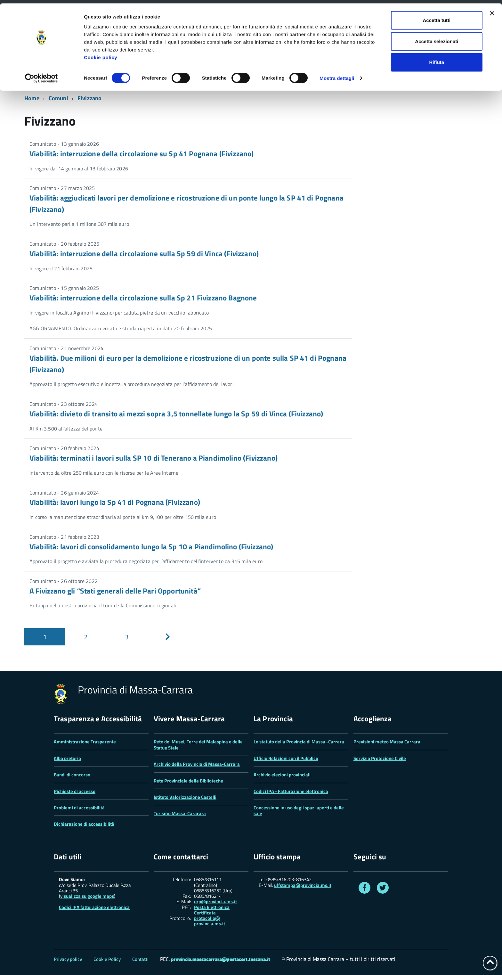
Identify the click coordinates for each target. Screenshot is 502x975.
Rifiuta (436, 58)
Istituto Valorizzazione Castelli (185, 797)
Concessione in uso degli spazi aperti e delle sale (299, 810)
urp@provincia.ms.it (215, 901)
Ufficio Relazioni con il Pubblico (286, 758)
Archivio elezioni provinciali (282, 774)
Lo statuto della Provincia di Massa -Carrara (299, 741)
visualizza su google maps (87, 896)
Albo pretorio (67, 758)
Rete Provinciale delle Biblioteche (188, 780)
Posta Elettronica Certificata (212, 910)
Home (31, 98)
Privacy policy (68, 959)
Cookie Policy (107, 959)
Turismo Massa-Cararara (180, 813)
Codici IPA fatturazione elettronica (94, 907)
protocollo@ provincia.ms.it (209, 921)
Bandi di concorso (72, 774)
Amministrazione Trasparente (85, 741)
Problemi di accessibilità (79, 807)
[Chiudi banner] (492, 10)
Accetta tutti (437, 17)
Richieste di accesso (74, 791)
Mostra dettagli (337, 75)
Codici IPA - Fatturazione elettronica (291, 791)
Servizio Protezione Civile (379, 758)
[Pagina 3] (126, 636)
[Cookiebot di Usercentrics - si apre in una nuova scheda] (41, 75)
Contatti (140, 959)
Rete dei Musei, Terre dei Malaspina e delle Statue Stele (198, 744)
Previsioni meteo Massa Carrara (386, 741)
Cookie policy (100, 54)
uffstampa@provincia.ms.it (302, 885)
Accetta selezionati (436, 38)
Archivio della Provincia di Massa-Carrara (197, 764)
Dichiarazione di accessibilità (84, 824)
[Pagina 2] (85, 636)
